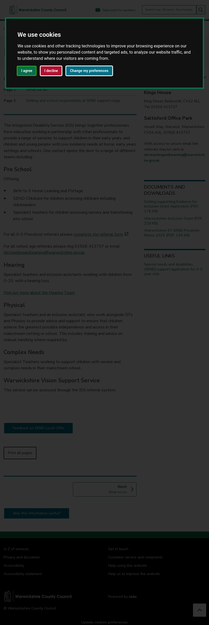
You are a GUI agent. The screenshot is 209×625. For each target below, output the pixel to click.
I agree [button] (26, 71)
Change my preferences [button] (89, 71)
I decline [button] (51, 71)
